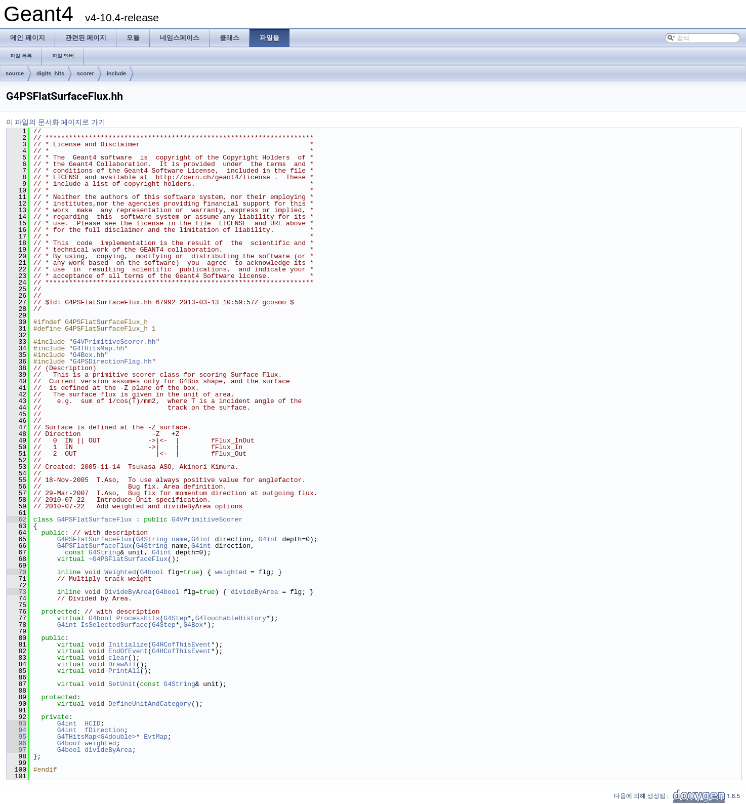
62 (16, 519)
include (117, 73)
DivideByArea (128, 591)
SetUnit (122, 684)
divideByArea (254, 591)
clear (118, 657)
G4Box (193, 624)
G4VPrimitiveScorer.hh (114, 341)
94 (16, 730)
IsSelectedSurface (114, 624)
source (15, 73)
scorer (85, 73)
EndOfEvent (128, 651)
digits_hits (50, 73)
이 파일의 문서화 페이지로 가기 (55, 122)
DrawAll (122, 664)
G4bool (151, 572)
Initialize (128, 644)
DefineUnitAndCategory (149, 703)
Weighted (120, 572)
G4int (201, 539)
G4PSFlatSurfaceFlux (94, 519)
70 (16, 572)
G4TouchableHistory (230, 618)
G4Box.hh (88, 354)
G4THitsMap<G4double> (96, 736)
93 (16, 723)
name (179, 539)
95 (16, 736)
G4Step (175, 618)
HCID (92, 723)
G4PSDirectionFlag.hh (112, 361)
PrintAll (124, 670)
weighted (230, 572)
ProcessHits (138, 618)
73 (16, 591)
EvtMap (156, 736)
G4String (152, 539)
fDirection (104, 730)
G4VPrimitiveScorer (207, 519)
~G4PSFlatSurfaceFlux (128, 559)
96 (16, 743)
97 (16, 749)
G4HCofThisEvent (181, 644)
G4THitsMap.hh (98, 348)
